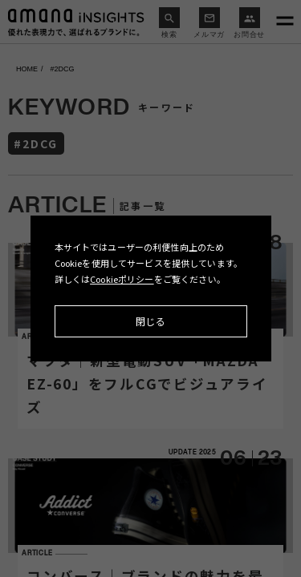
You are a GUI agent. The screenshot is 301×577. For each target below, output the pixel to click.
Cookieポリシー (122, 278)
